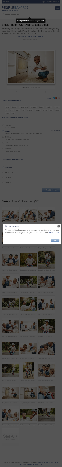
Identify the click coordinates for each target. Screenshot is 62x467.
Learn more (53, 234)
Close (54, 241)
